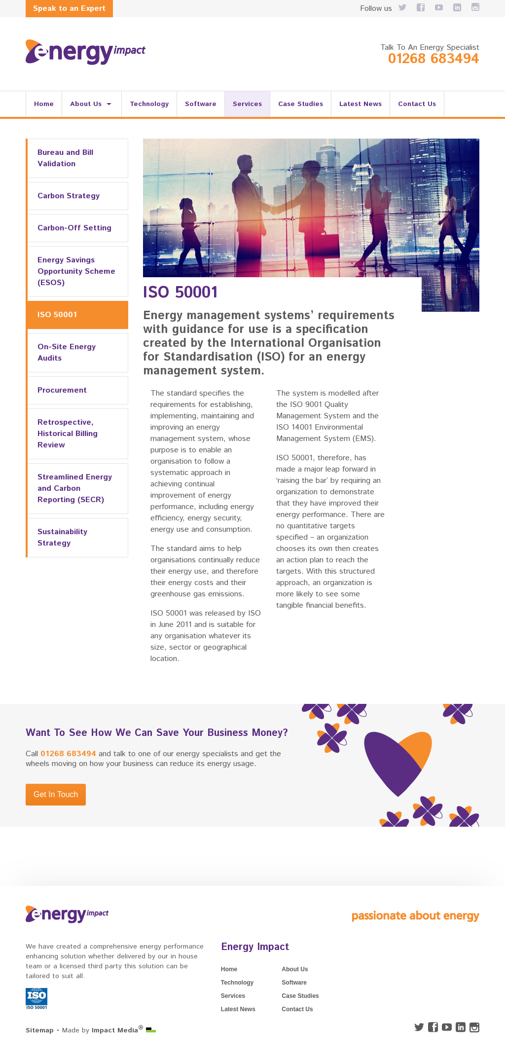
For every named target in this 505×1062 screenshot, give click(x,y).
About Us (86, 104)
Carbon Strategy (68, 196)
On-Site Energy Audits (66, 352)
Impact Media (118, 1030)
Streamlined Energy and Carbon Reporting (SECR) (74, 489)
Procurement (62, 390)
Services (247, 104)
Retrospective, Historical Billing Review (67, 434)
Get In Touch (56, 794)
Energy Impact (255, 947)
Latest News (360, 104)
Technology (149, 104)
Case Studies (300, 104)
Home (44, 104)
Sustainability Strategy (62, 537)
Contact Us (417, 104)
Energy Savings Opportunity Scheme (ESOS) (76, 272)
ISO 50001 (57, 315)
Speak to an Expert (69, 8)
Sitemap (40, 1030)
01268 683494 (433, 59)
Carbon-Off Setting (74, 228)
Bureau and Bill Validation (65, 158)
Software (200, 104)
